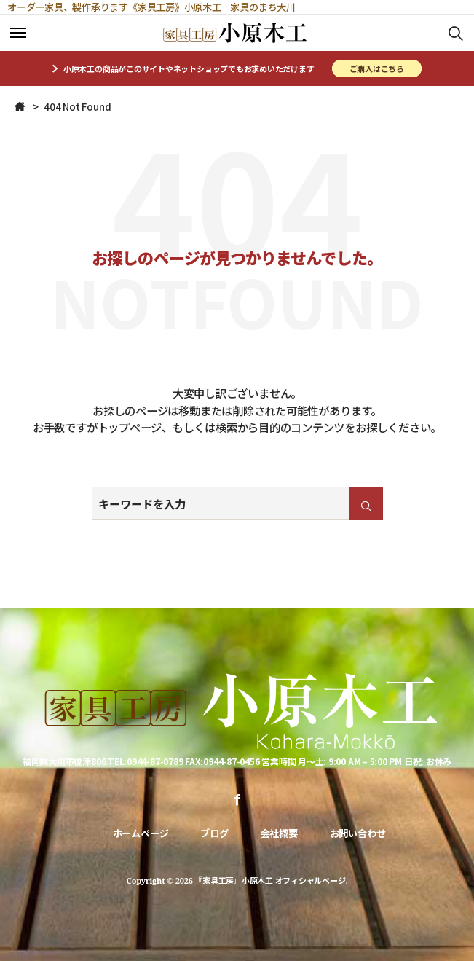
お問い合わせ (358, 833)
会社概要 (279, 833)
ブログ (214, 833)
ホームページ (141, 833)
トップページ (130, 427)
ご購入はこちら (376, 68)
